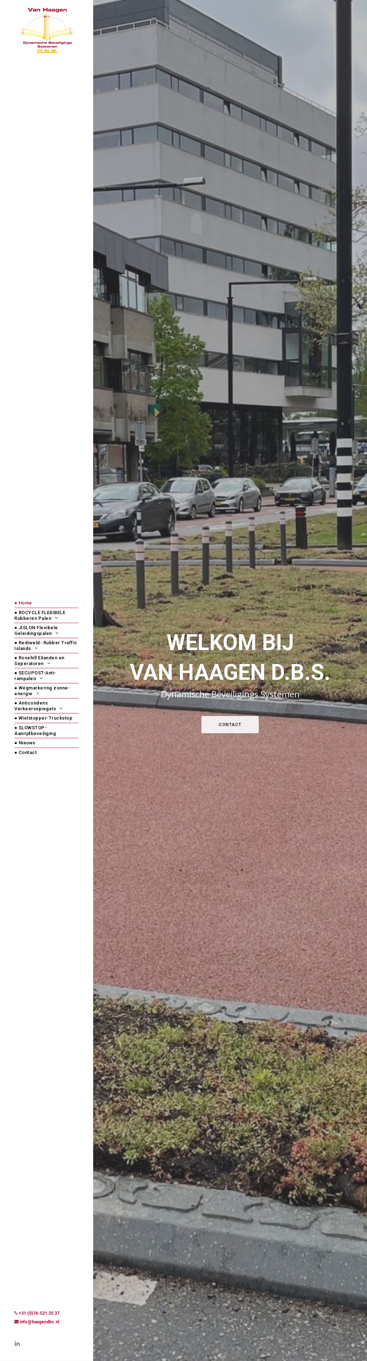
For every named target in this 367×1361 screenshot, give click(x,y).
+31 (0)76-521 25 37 (39, 1313)
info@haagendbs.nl (39, 1321)
